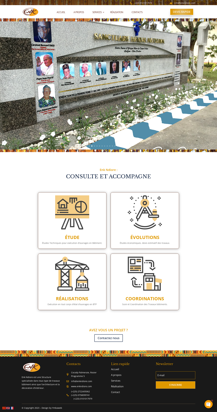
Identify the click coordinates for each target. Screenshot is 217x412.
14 (120, 146)
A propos (79, 12)
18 (130, 146)
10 (109, 146)
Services (97, 12)
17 (127, 146)
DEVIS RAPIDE (181, 12)
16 (125, 146)
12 (114, 146)
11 (112, 146)
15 (122, 146)
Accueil (61, 12)
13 (117, 146)
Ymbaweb (57, 407)
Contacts (137, 12)
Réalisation (116, 12)
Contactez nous (109, 338)
